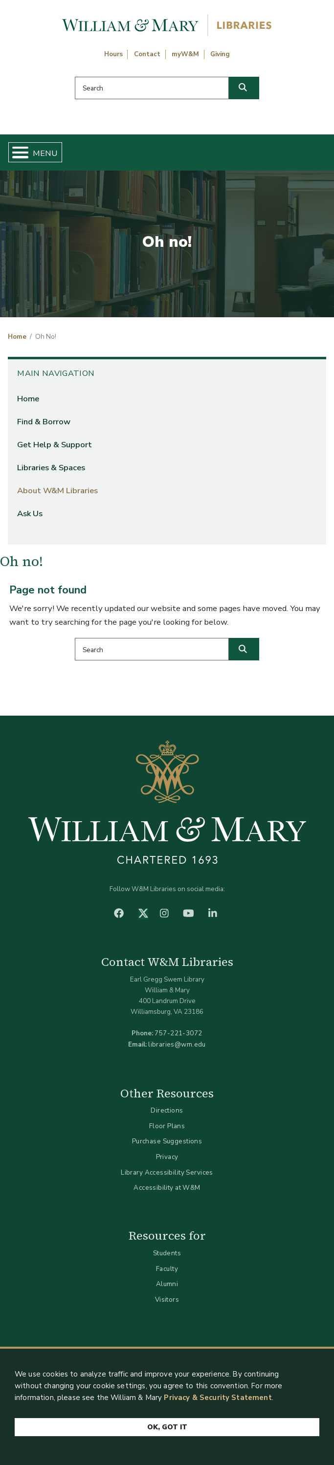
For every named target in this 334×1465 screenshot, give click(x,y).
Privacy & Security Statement (217, 1398)
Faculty (167, 1268)
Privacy (167, 1156)
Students (167, 1253)
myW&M (185, 54)
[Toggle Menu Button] (16, 152)
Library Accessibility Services (167, 1172)
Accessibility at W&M (167, 1187)
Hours (113, 54)
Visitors (167, 1299)
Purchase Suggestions (167, 1141)
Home (17, 336)
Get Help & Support (54, 444)
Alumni (167, 1284)
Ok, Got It (167, 1427)
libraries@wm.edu (177, 1044)
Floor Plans (167, 1126)
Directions (167, 1110)
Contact (147, 54)
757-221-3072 (178, 1033)
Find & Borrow (43, 421)
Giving (220, 54)
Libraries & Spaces (51, 467)
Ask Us (30, 513)
